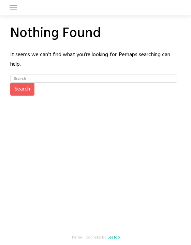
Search (22, 89)
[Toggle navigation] (13, 8)
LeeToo (113, 237)
